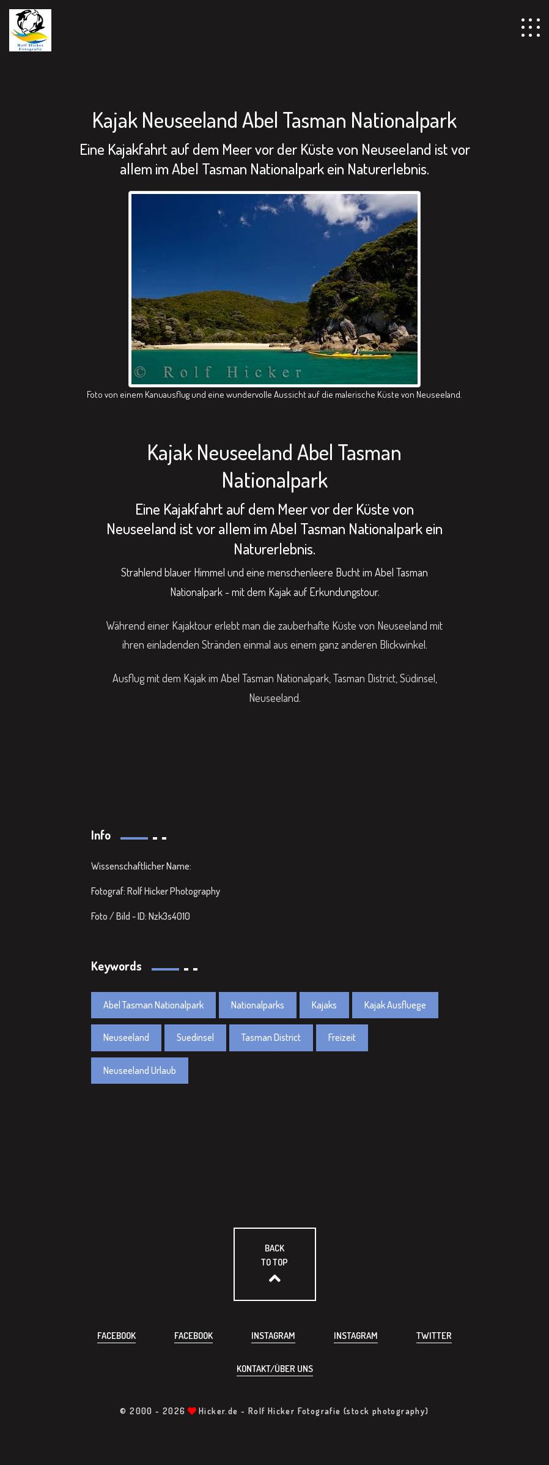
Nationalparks (257, 1005)
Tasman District (271, 1037)
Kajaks (324, 1005)
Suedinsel (195, 1037)
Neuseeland (126, 1037)
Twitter (434, 1335)
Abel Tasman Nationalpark (153, 1005)
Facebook (116, 1335)
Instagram (273, 1335)
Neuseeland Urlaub (139, 1070)
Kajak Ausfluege (395, 1005)
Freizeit (342, 1037)
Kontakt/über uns (275, 1368)
